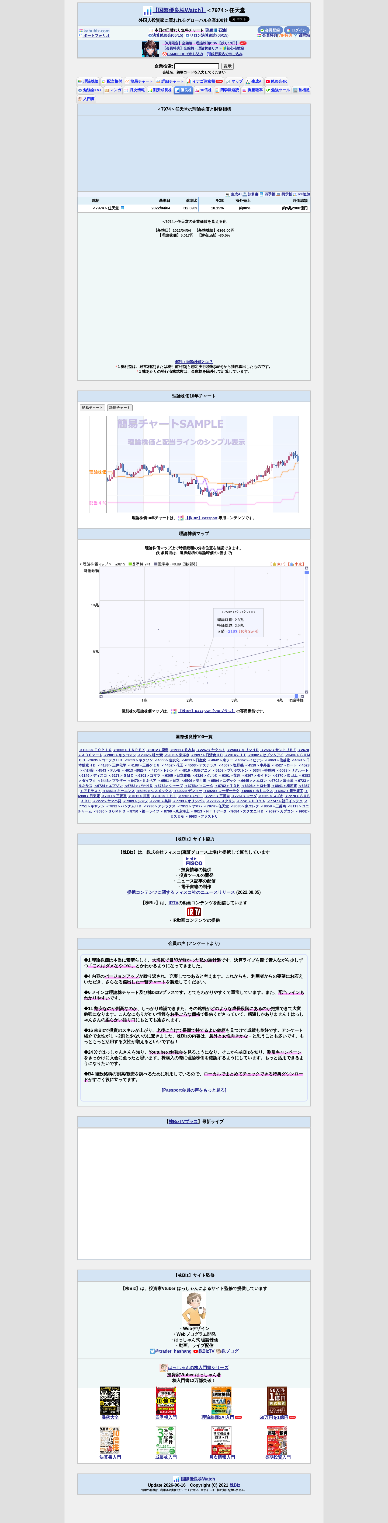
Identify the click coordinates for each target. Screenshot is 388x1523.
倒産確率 (252, 90)
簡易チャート (139, 81)
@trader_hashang (171, 1351)
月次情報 (134, 90)
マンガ (113, 90)
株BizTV (203, 1351)
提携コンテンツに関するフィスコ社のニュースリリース (181, 892)
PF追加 (301, 194)
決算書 (250, 194)
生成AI (254, 81)
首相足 (301, 90)
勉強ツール (278, 90)
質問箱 (301, 35)
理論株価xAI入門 (218, 1417)
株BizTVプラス (183, 1121)
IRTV (173, 903)
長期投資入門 (278, 1457)
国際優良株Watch (198, 1479)
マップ (234, 81)
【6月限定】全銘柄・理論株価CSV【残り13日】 (200, 43)
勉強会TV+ (89, 90)
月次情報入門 (222, 1457)
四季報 (267, 194)
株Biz (235, 1485)
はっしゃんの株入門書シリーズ (194, 1367)
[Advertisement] (194, 153)
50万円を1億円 (273, 1417)
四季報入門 (166, 1417)
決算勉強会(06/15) (165, 35)
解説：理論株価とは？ (194, 362)
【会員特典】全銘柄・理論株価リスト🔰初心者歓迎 (203, 48)
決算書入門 (110, 1457)
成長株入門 (166, 1457)
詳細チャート (170, 81)
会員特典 (267, 35)
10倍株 (203, 90)
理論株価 (88, 81)
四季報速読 (227, 90)
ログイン (296, 30)
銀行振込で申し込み (224, 54)
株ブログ (227, 1351)
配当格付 (112, 81)
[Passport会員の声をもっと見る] (194, 1090)
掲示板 (284, 194)
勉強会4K (276, 81)
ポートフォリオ (94, 35)
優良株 (183, 90)
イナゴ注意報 (201, 81)
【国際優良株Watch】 (179, 10)
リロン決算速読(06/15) (206, 35)
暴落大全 (110, 1417)
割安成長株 (160, 90)
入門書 (86, 99)
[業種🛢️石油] (216, 30)
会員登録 (270, 30)
